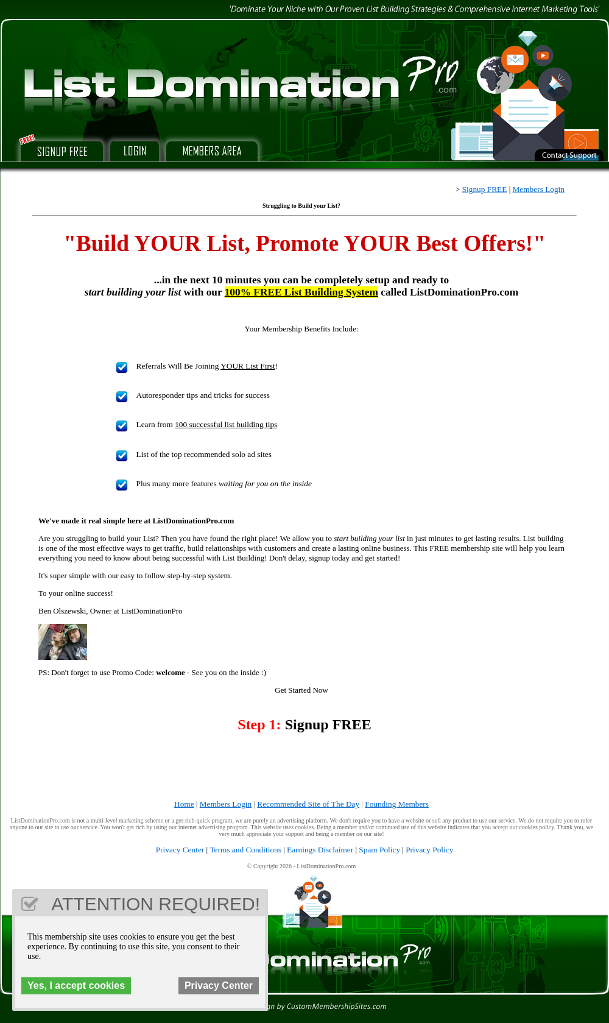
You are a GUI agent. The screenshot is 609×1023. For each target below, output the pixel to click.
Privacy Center (180, 849)
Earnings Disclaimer (320, 849)
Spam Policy (379, 849)
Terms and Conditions (245, 849)
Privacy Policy (429, 849)
